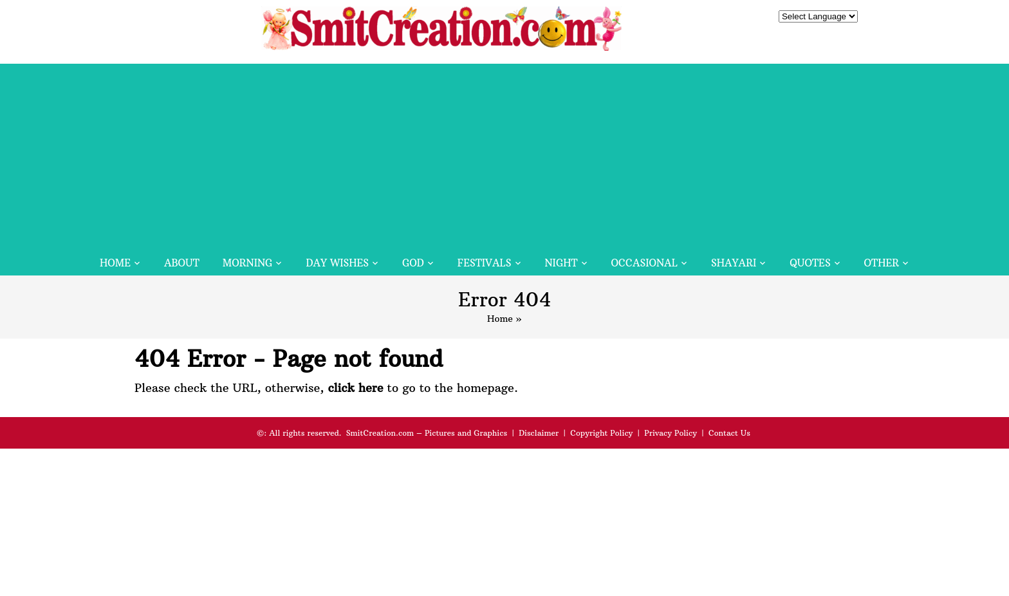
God (413, 263)
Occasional (644, 263)
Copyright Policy (601, 433)
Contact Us (729, 433)
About (181, 263)
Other (881, 263)
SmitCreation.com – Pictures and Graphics (427, 433)
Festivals (485, 263)
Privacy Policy (670, 433)
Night (561, 263)
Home (115, 263)
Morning (248, 263)
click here (355, 387)
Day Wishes (337, 263)
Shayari (733, 263)
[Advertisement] (504, 154)
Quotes (810, 263)
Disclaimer (539, 433)
